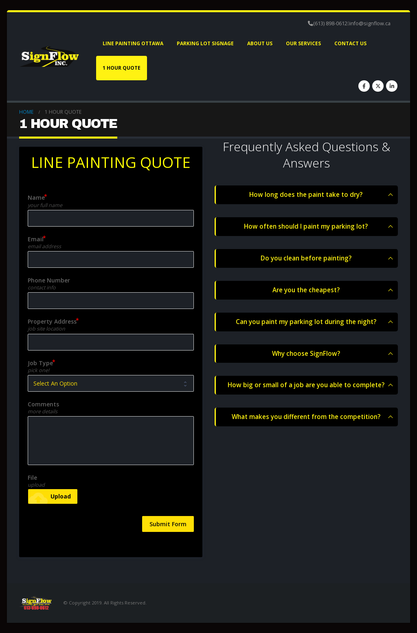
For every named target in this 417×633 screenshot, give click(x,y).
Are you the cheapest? (306, 290)
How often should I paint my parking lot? (306, 226)
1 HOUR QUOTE (121, 67)
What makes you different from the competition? (305, 417)
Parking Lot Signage (205, 43)
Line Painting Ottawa (133, 43)
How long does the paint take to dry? (305, 194)
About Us (259, 43)
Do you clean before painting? (306, 258)
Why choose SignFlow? (306, 353)
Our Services (303, 43)
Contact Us (350, 43)
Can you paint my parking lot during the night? (306, 322)
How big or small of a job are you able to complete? (306, 385)
